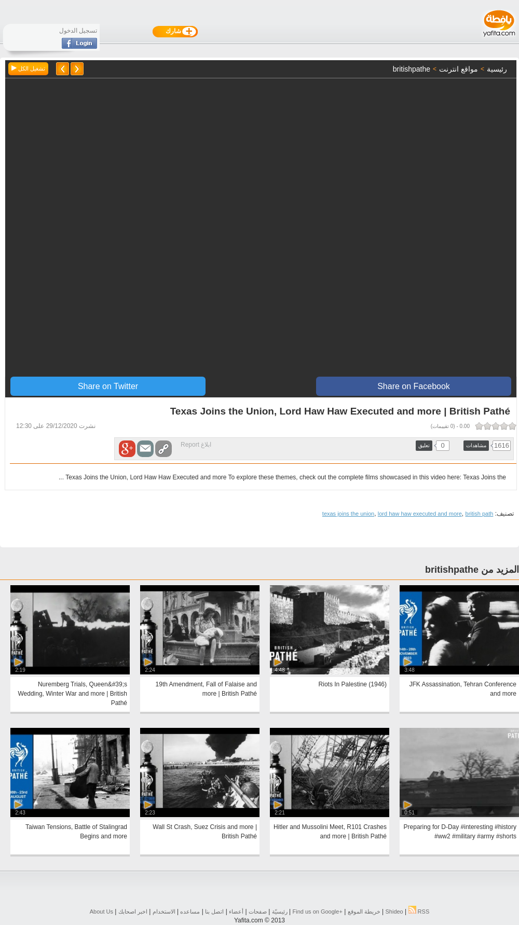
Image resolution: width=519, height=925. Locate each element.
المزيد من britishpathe (472, 569)
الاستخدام (164, 911)
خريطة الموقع (364, 911)
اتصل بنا (214, 911)
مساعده (190, 911)
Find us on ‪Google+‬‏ (318, 911)
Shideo (394, 911)
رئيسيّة (280, 911)
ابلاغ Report (196, 444)
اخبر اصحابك (132, 911)
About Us (101, 911)
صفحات (258, 911)
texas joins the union (348, 513)
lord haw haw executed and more (420, 513)
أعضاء (236, 911)
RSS (419, 911)
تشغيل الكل (28, 68)
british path (480, 513)
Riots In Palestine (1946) (353, 684)
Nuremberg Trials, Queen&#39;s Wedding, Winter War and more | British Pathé (72, 694)
